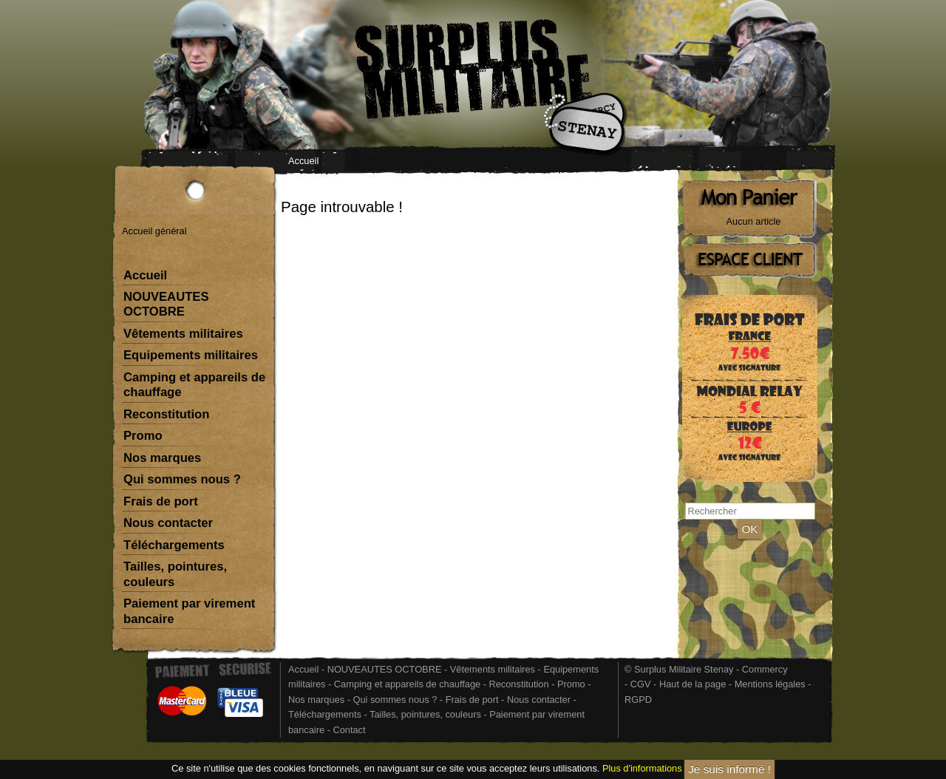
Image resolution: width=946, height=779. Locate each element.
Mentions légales (770, 684)
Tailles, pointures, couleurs (175, 573)
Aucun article (753, 221)
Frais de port (160, 501)
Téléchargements (174, 545)
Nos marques (162, 458)
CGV (640, 684)
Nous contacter (168, 523)
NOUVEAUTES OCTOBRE (165, 304)
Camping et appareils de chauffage (194, 384)
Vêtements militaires (183, 334)
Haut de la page (692, 684)
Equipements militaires (190, 355)
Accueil (303, 160)
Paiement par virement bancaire (189, 610)
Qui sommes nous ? (182, 479)
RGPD (638, 699)
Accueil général (154, 231)
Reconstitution (166, 414)
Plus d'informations (642, 769)
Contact (349, 729)
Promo (143, 436)
